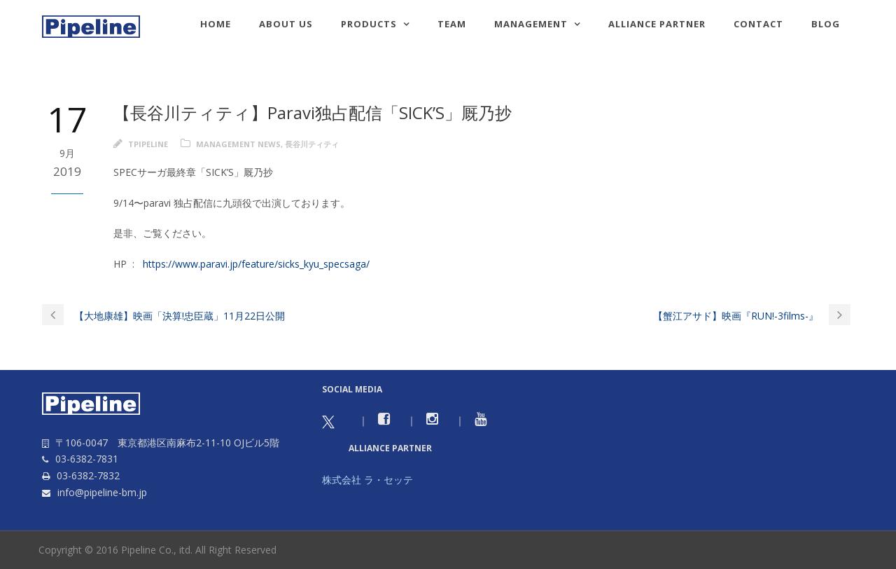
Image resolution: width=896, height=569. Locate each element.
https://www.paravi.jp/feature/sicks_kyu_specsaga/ (256, 263)
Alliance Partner (657, 24)
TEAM (452, 24)
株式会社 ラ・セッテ (367, 479)
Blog (825, 24)
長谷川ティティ (312, 144)
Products (369, 24)
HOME (215, 24)
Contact (758, 24)
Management (531, 24)
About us (286, 24)
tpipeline (148, 144)
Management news (238, 144)
